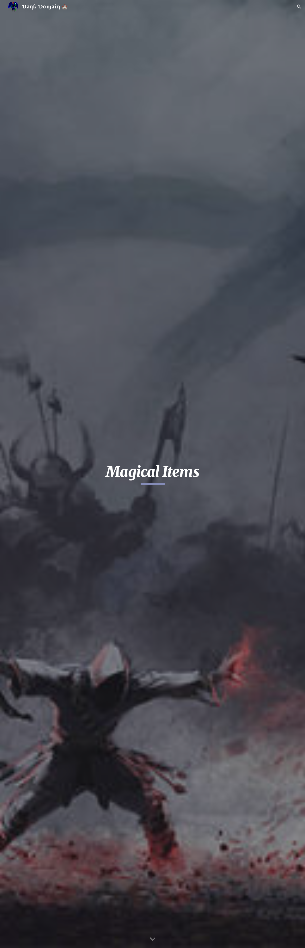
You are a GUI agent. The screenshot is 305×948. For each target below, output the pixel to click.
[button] (299, 6)
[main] (152, 474)
